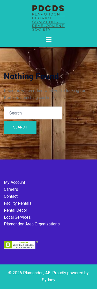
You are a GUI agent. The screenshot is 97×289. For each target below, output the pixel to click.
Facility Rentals (18, 203)
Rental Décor (15, 210)
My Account (14, 182)
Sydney (48, 279)
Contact (11, 196)
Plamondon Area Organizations (32, 224)
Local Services (17, 217)
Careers (11, 189)
